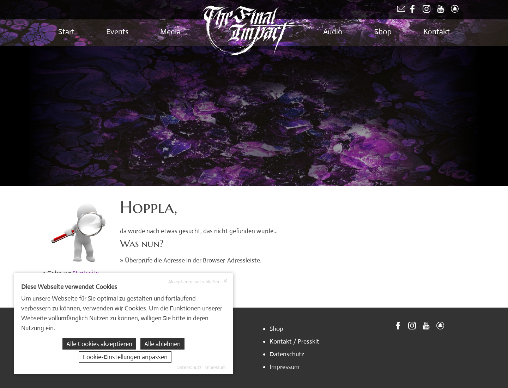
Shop (383, 31)
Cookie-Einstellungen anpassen (125, 357)
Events (117, 31)
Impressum (285, 367)
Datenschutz (287, 354)
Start (66, 31)
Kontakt (436, 31)
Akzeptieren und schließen (198, 281)
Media (170, 31)
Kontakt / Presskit (294, 341)
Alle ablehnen (162, 344)
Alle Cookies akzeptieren (99, 344)
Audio (333, 31)
